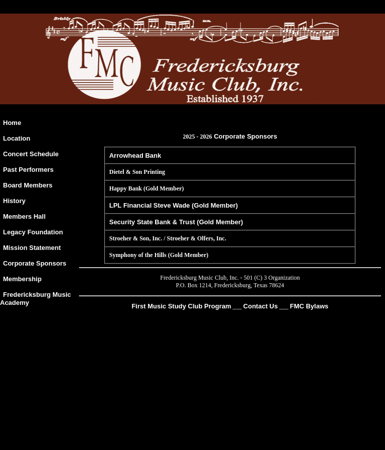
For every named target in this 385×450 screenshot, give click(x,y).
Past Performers (28, 169)
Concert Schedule (31, 154)
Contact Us (260, 306)
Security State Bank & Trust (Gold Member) (176, 222)
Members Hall (24, 216)
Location (16, 138)
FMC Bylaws (309, 306)
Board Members (27, 185)
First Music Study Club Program (181, 306)
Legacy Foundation (33, 232)
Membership (22, 279)
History (14, 201)
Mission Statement (32, 247)
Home (12, 122)
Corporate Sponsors (34, 263)
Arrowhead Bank (135, 155)
